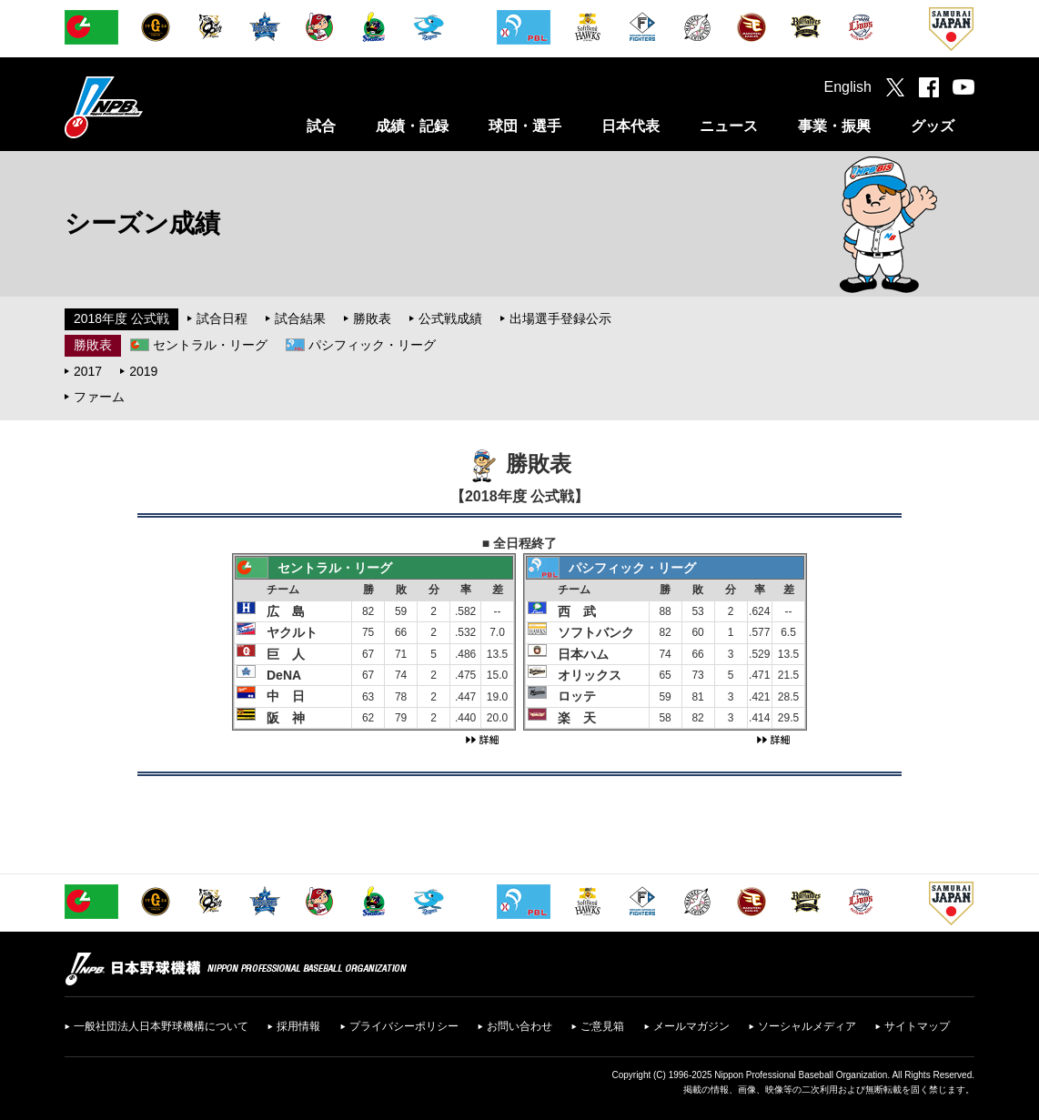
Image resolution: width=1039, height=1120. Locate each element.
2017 (88, 371)
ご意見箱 (602, 1026)
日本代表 (630, 126)
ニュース (729, 126)
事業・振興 (834, 126)
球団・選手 (525, 126)
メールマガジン (691, 1026)
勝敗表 (372, 318)
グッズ (932, 126)
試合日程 (222, 318)
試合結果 (300, 318)
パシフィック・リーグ (372, 345)
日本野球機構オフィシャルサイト (149, 107)
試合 (321, 126)
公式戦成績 (450, 318)
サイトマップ (917, 1026)
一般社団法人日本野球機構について (161, 1026)
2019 (143, 371)
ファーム (99, 396)
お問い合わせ (519, 1026)
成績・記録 (412, 126)
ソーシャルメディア (807, 1026)
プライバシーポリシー (404, 1026)
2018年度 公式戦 (121, 318)
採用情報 (298, 1026)
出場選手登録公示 (560, 318)
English (848, 87)
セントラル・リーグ (210, 345)
